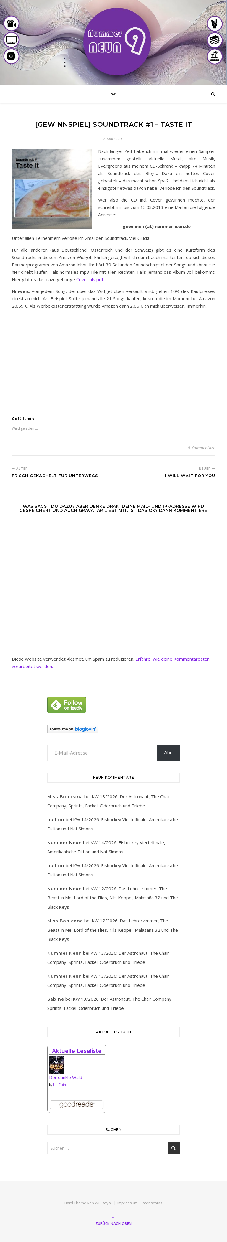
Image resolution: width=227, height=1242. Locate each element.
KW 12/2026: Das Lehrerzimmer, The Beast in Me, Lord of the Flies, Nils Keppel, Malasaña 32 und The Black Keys (112, 897)
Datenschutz (151, 1202)
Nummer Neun (64, 842)
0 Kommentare (201, 448)
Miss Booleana (65, 796)
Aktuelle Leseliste (77, 1051)
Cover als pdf (89, 279)
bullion (55, 819)
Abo (168, 752)
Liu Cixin (59, 1085)
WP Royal (103, 1202)
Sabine (55, 999)
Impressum (127, 1202)
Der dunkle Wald (65, 1077)
